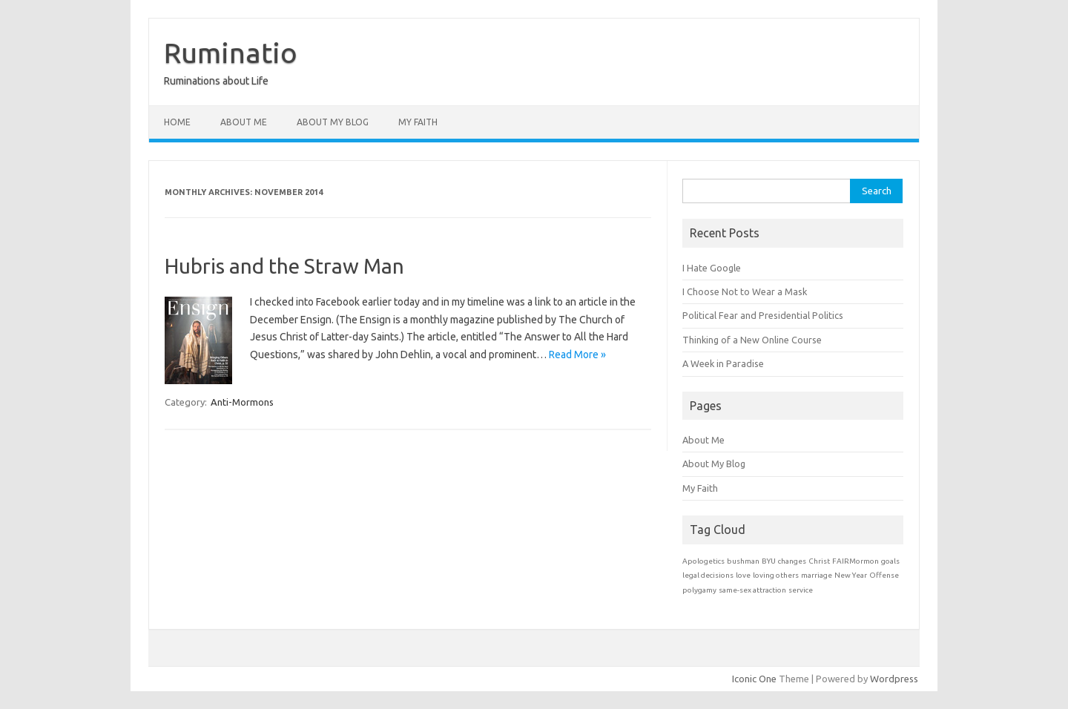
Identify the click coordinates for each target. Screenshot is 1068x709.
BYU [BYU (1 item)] (769, 561)
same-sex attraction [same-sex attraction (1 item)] (752, 590)
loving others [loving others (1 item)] (776, 575)
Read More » (577, 354)
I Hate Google (711, 268)
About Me (243, 122)
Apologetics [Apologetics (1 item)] (703, 561)
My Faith (418, 122)
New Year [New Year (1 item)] (850, 575)
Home (177, 122)
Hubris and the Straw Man (284, 265)
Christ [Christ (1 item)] (819, 561)
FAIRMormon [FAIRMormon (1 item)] (855, 561)
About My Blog (333, 122)
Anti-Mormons (242, 402)
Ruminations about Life (216, 81)
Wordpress (894, 678)
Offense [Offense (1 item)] (884, 575)
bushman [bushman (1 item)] (743, 561)
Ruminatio (230, 52)
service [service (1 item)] (800, 590)
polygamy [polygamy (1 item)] (699, 590)
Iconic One (754, 678)
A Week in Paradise (723, 363)
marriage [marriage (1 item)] (816, 575)
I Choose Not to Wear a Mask (744, 291)
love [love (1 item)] (743, 575)
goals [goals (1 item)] (890, 561)
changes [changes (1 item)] (792, 561)
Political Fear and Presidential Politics (762, 315)
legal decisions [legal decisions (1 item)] (708, 575)
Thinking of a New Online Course (752, 339)
